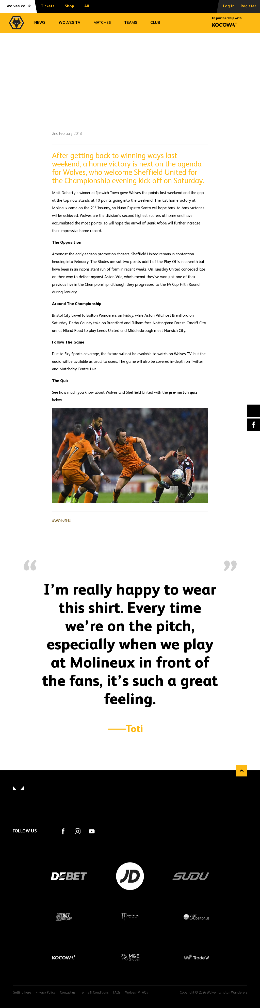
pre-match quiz (183, 393)
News (39, 23)
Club (155, 23)
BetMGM (64, 916)
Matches (102, 23)
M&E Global (130, 957)
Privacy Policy (45, 992)
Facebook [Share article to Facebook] (253, 425)
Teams (130, 23)
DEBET (69, 876)
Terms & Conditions (94, 992)
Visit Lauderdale (196, 916)
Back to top (241, 771)
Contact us (67, 992)
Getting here (22, 992)
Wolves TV (69, 23)
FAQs (117, 992)
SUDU (191, 876)
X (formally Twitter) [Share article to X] (254, 411)
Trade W (196, 957)
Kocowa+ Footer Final (64, 957)
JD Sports (130, 876)
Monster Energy (130, 916)
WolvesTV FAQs (136, 992)
